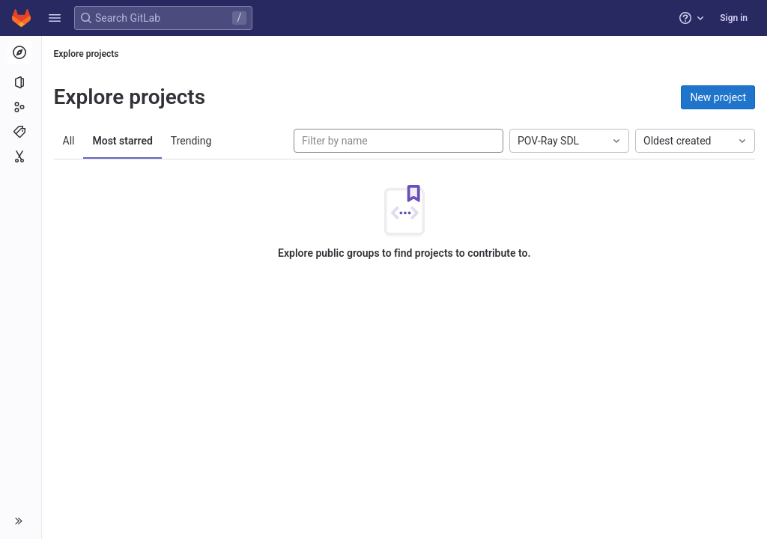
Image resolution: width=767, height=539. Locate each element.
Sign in (734, 18)
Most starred (123, 141)
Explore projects (86, 54)
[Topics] (20, 132)
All (69, 141)
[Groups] (20, 107)
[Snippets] (20, 156)
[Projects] (20, 82)
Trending (191, 141)
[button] (55, 18)
